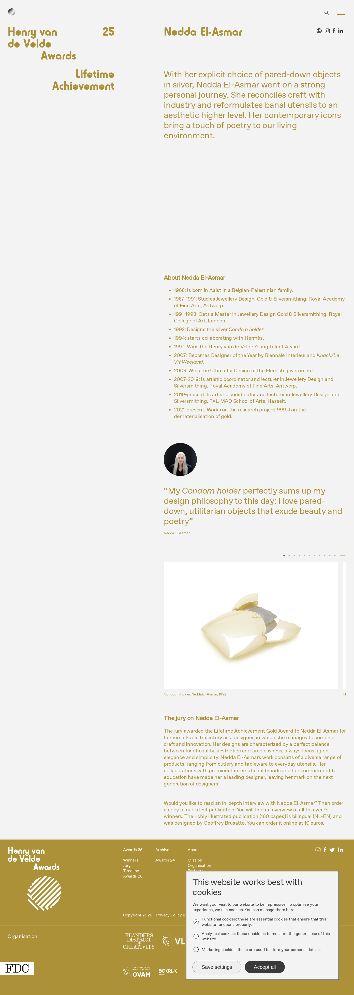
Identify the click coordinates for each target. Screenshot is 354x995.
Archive (162, 850)
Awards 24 (165, 860)
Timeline (131, 871)
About (193, 850)
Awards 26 (133, 876)
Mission (195, 860)
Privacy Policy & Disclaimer (181, 915)
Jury (127, 865)
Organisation (199, 865)
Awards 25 (132, 850)
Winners (130, 860)
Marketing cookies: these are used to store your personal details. (261, 950)
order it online (281, 823)
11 (334, 555)
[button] (341, 12)
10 (329, 555)
